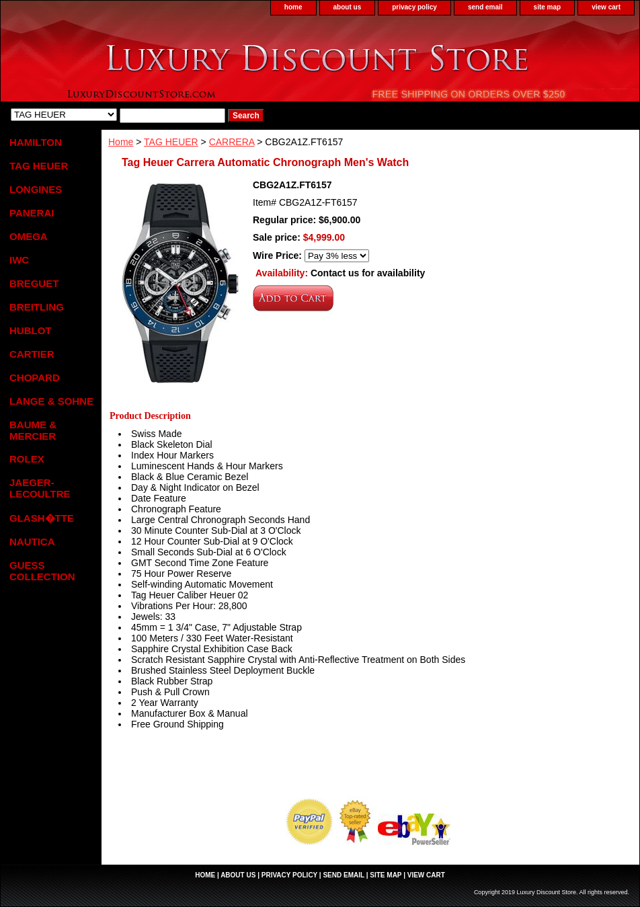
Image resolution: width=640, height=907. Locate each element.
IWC (19, 260)
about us (347, 7)
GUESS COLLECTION (42, 570)
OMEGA (28, 236)
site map (547, 7)
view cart (606, 7)
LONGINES (35, 189)
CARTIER (31, 354)
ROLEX (26, 459)
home (293, 7)
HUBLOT (30, 330)
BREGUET (33, 283)
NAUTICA (32, 541)
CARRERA (232, 141)
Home (120, 141)
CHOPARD (34, 377)
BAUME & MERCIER (32, 430)
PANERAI (31, 213)
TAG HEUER (171, 141)
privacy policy (414, 7)
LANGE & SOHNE (51, 401)
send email (485, 7)
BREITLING (36, 307)
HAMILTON (35, 142)
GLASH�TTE (41, 518)
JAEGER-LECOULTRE (40, 488)
